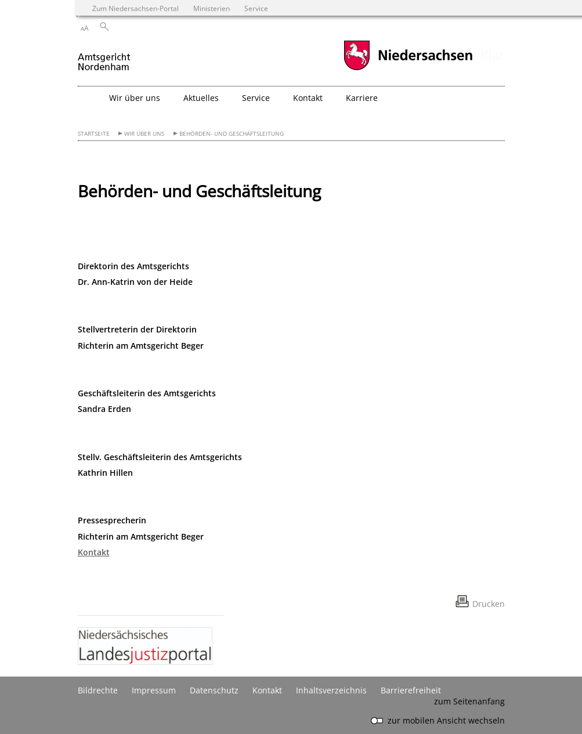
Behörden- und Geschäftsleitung (231, 134)
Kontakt (94, 552)
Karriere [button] (362, 97)
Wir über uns (144, 134)
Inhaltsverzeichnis (331, 690)
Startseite (94, 134)
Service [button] (256, 97)
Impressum (154, 690)
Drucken (488, 603)
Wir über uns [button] (134, 97)
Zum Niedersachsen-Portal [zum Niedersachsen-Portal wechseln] (135, 8)
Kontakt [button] (308, 97)
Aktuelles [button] (201, 97)
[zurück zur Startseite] (105, 57)
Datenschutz (214, 690)
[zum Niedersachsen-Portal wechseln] (408, 68)
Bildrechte (98, 690)
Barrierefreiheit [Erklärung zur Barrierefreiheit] (411, 690)
